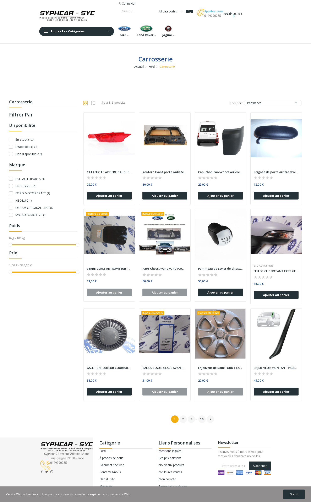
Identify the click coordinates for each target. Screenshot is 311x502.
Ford (102, 451)
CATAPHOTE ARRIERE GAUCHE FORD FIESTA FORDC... (109, 172)
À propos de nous (111, 458)
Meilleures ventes (170, 472)
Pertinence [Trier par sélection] (273, 102)
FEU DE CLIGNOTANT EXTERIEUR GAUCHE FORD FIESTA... (276, 271)
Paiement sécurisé (111, 465)
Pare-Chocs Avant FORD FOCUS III (164, 269)
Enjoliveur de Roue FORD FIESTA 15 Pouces (220, 368)
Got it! (294, 494)
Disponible (26, 146)
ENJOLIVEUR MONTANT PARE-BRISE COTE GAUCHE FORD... (276, 368)
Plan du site (107, 479)
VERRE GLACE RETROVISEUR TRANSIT (109, 269)
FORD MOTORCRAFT (32, 193)
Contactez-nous (110, 472)
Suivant (210, 419)
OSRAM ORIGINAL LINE (34, 208)
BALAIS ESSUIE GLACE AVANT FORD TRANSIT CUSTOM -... (164, 368)
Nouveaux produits (171, 465)
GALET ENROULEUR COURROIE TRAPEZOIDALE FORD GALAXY (109, 368)
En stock (24, 139)
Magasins (105, 486)
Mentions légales (170, 451)
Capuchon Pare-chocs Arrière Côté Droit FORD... (220, 172)
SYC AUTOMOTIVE (30, 215)
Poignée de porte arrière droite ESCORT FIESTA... (276, 172)
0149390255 (212, 15)
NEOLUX (23, 200)
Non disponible (28, 154)
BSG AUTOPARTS (29, 179)
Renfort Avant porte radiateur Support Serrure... (164, 172)
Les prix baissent (170, 458)
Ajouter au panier (109, 196)
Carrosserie (20, 102)
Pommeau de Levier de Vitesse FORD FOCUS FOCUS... (220, 269)
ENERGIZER (25, 186)
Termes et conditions (173, 486)
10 (202, 419)
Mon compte (167, 479)
